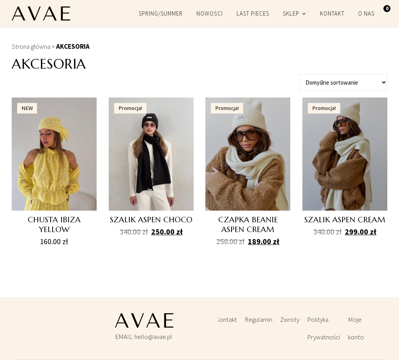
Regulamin (258, 319)
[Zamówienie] (343, 82)
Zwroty (289, 319)
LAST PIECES (253, 13)
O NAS (366, 13)
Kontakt (226, 319)
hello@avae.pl (153, 336)
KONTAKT (332, 13)
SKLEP (291, 13)
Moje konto (356, 328)
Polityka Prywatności (323, 328)
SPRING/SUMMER (161, 13)
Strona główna (31, 46)
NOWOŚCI (209, 13)
